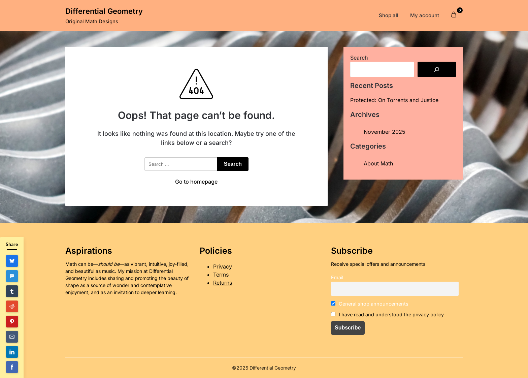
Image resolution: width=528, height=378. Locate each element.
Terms (221, 274)
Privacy (222, 266)
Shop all (388, 15)
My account (424, 15)
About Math (378, 163)
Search (359, 57)
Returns (222, 282)
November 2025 (384, 131)
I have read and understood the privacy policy (391, 314)
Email (337, 277)
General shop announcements (370, 304)
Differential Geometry (104, 11)
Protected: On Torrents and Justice (394, 100)
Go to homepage (196, 181)
